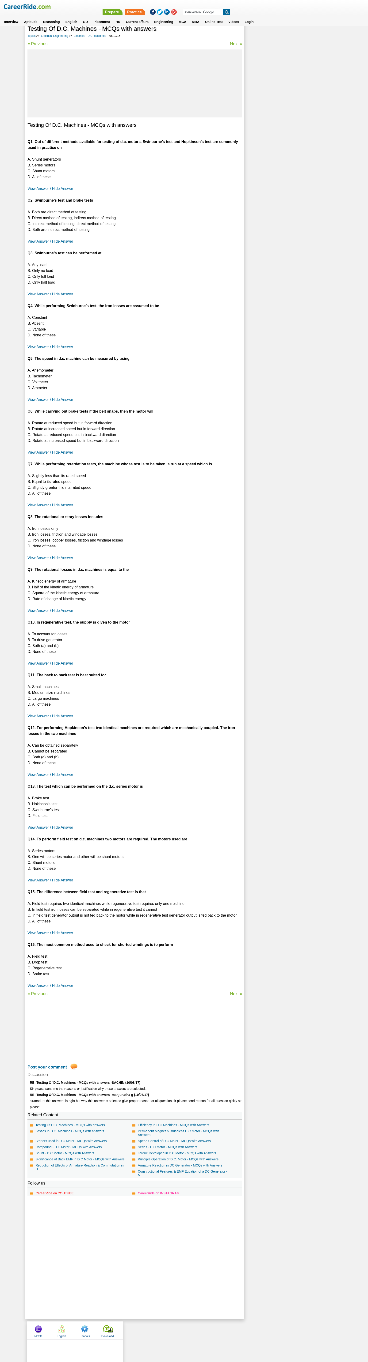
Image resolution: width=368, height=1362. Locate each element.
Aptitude (30, 16)
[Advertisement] (134, 83)
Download (325, 36)
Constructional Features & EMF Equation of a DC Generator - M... (182, 1173)
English (71, 16)
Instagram (235, 1330)
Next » (235, 43)
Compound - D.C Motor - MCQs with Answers (68, 1147)
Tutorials (302, 36)
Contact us (160, 1330)
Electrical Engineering (54, 36)
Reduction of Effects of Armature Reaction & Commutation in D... (79, 1167)
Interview (11, 16)
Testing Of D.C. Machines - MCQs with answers (70, 1125)
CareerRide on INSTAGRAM (158, 1193)
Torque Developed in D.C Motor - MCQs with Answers (177, 1153)
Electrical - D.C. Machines (90, 36)
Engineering (163, 16)
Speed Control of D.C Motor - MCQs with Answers (174, 1141)
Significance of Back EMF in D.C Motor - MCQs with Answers (80, 1159)
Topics (31, 36)
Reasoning (51, 16)
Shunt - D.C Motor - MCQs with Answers (64, 1153)
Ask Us (201, 1330)
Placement (101, 16)
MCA (182, 16)
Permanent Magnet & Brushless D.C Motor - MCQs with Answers (178, 1133)
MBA (195, 16)
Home (126, 1330)
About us (141, 1330)
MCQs (257, 36)
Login (249, 16)
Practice (268, 6)
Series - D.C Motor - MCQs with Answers (167, 1147)
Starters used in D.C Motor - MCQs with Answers (71, 1141)
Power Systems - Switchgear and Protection (280, 140)
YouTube (217, 1330)
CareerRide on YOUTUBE (54, 1193)
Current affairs (137, 16)
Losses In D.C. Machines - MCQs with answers (69, 1131)
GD (85, 16)
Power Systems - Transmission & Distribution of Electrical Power (291, 121)
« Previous (37, 43)
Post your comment (47, 1067)
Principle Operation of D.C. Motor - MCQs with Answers (178, 1159)
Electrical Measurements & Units (272, 148)
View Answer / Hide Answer (50, 189)
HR (117, 16)
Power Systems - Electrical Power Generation (281, 132)
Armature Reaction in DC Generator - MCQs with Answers (180, 1165)
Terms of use (181, 1330)
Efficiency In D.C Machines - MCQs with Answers (173, 1125)
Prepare (246, 6)
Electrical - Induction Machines (271, 164)
